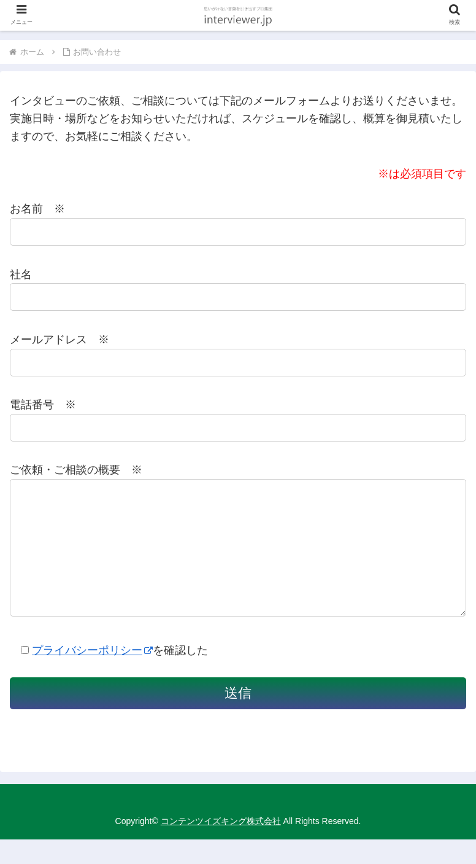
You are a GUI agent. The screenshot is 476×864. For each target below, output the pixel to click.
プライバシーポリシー (92, 675)
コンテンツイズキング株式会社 (221, 845)
